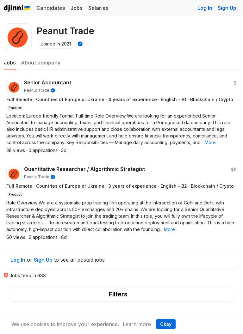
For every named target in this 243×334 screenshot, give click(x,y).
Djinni (17, 8)
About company (40, 62)
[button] (210, 142)
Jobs (77, 8)
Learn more (137, 324)
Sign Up (227, 8)
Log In (204, 8)
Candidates (50, 8)
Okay (165, 324)
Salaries (98, 8)
